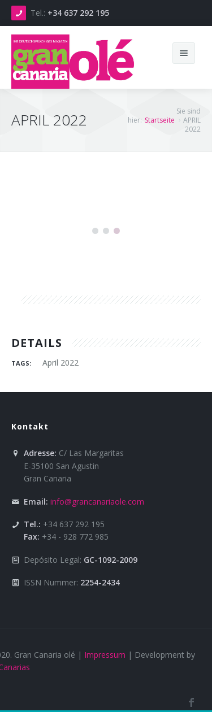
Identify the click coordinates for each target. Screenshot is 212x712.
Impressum (105, 654)
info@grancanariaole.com (97, 501)
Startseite (160, 120)
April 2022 (60, 362)
